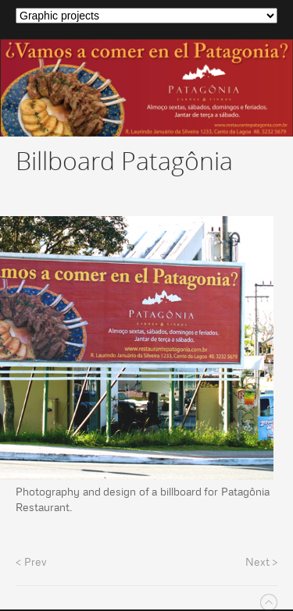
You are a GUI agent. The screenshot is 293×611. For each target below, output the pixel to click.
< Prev (31, 562)
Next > (261, 562)
